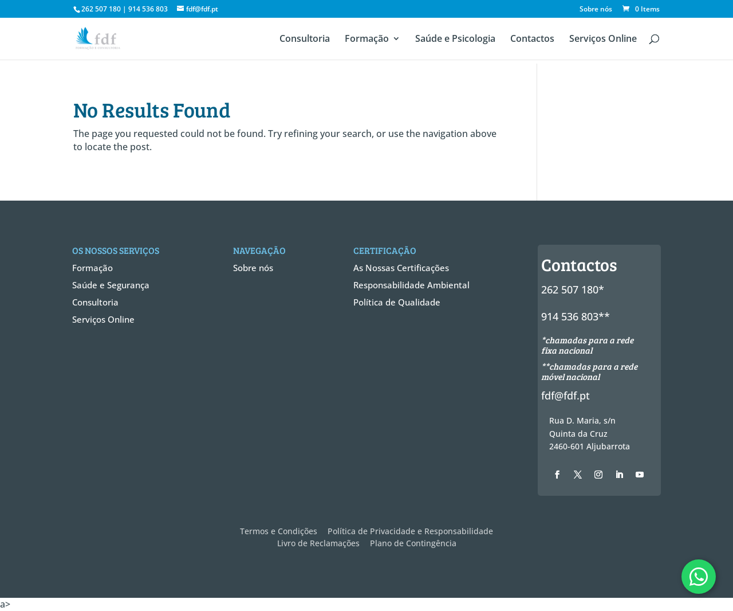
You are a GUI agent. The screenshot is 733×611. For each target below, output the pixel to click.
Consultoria (304, 39)
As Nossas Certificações (401, 267)
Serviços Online (603, 39)
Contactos (532, 39)
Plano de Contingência (413, 543)
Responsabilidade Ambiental (411, 285)
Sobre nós (596, 10)
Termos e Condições (278, 531)
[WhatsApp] (698, 576)
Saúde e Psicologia (455, 39)
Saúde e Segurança (110, 285)
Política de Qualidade (396, 302)
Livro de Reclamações (318, 543)
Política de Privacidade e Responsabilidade (410, 531)
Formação (367, 39)
